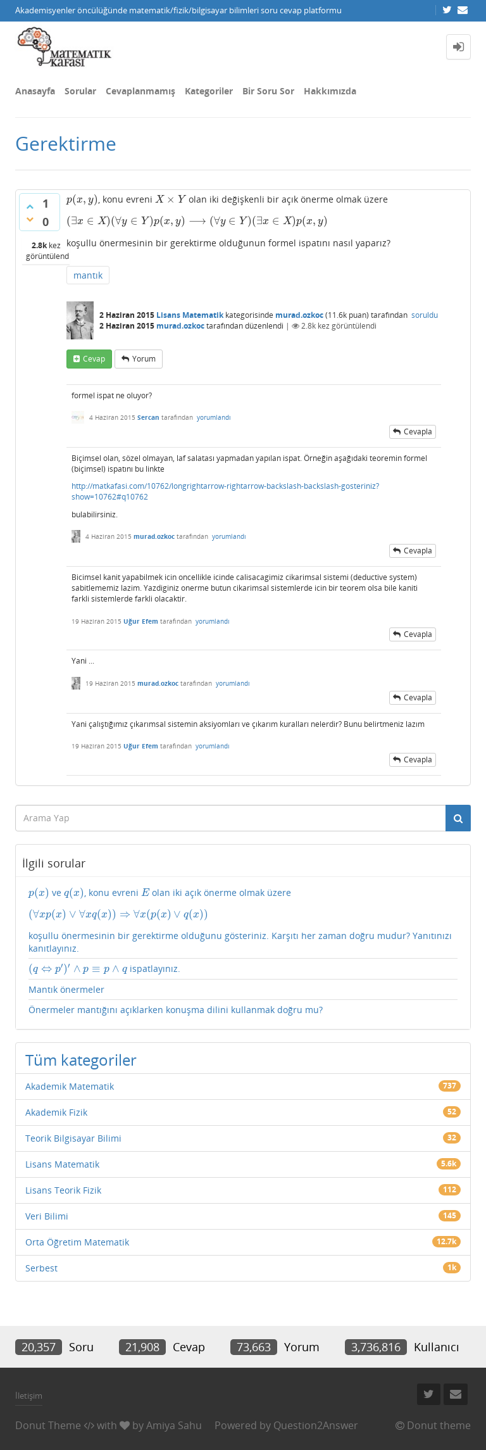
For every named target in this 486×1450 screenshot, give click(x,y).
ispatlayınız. (104, 968)
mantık (88, 275)
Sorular (80, 91)
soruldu (424, 315)
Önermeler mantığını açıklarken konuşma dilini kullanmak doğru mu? (175, 1010)
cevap (94, 358)
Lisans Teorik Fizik (63, 1190)
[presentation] (82, 199)
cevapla (418, 431)
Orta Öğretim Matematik (77, 1242)
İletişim (28, 1395)
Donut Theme (48, 1425)
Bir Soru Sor (268, 91)
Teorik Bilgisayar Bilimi (73, 1138)
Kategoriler (209, 91)
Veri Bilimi (46, 1216)
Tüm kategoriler (81, 1059)
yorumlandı (214, 417)
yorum (144, 358)
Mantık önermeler (66, 989)
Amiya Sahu (174, 1425)
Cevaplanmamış (140, 91)
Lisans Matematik (189, 315)
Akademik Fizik (56, 1112)
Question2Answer (315, 1425)
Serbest (41, 1268)
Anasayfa (35, 91)
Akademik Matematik (69, 1086)
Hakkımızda (330, 91)
